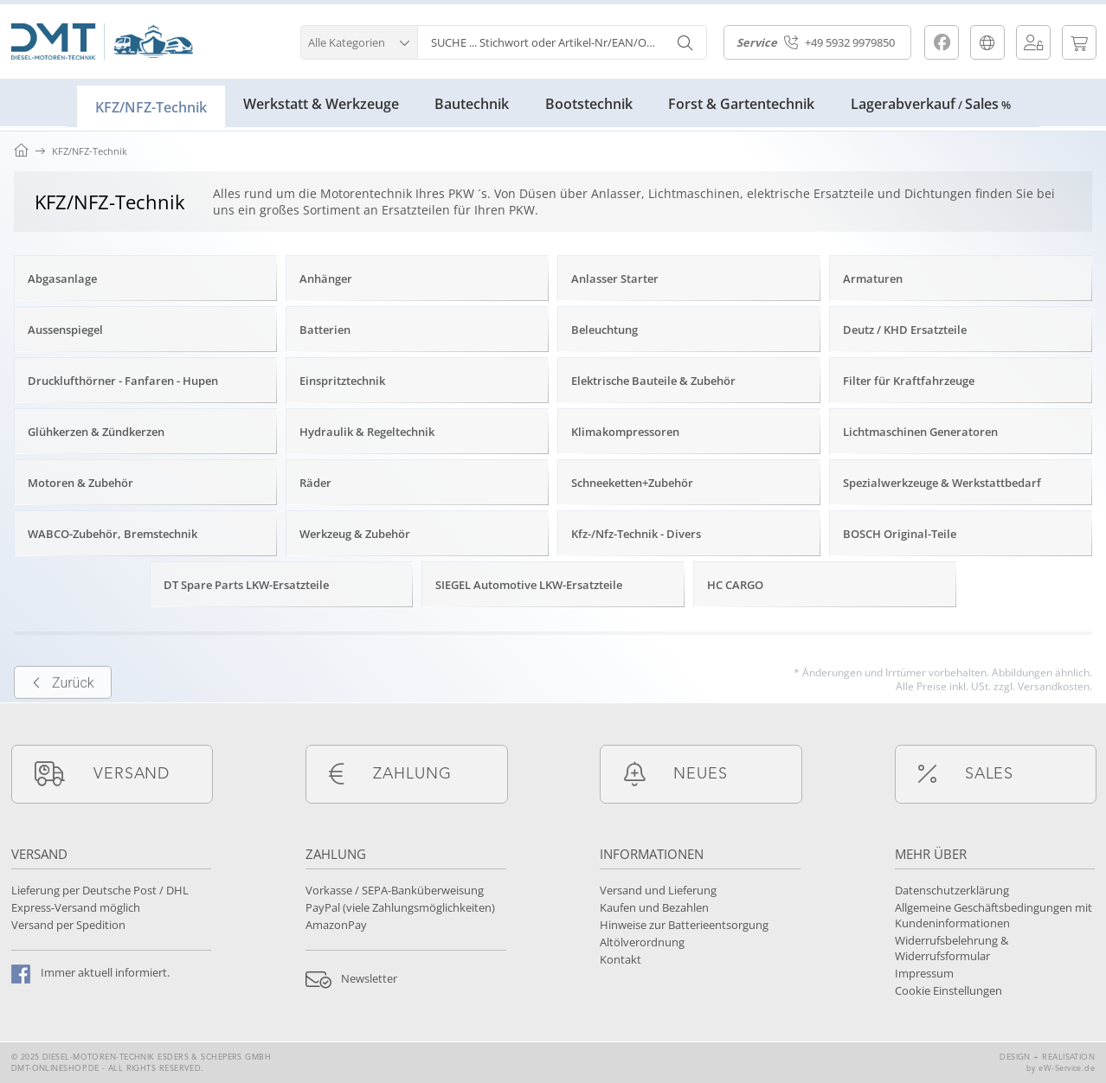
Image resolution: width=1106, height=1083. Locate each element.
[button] (358, 40)
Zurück (62, 710)
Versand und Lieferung (658, 890)
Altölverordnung (642, 942)
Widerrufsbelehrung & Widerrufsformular (951, 948)
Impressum (924, 973)
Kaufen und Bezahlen (654, 907)
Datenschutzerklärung (952, 890)
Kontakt (620, 959)
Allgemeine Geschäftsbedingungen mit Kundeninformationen (993, 915)
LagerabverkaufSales (931, 103)
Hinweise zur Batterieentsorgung (684, 924)
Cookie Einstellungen (948, 990)
